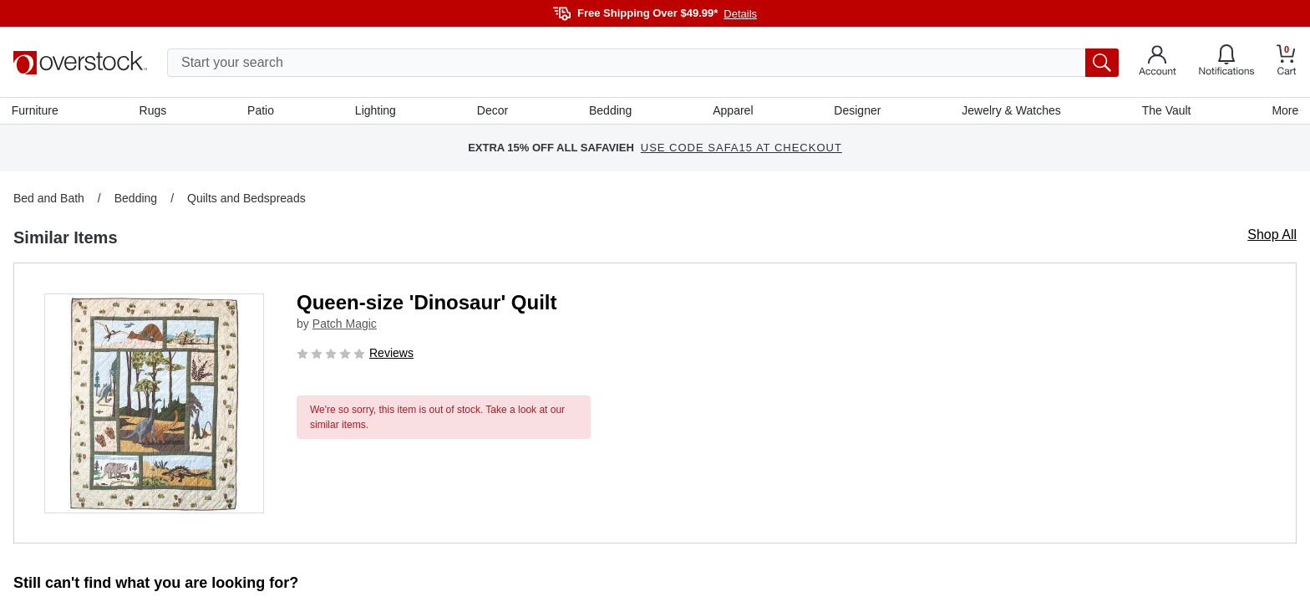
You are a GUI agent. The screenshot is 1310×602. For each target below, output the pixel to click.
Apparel (733, 111)
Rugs (154, 111)
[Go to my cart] (1287, 62)
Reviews (391, 354)
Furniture (36, 111)
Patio (262, 111)
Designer (856, 111)
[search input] (643, 62)
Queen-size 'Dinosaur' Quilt (426, 304)
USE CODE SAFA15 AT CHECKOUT (741, 150)
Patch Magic (344, 326)
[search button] (1102, 62)
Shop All (1272, 236)
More (1283, 111)
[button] (154, 405)
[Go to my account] (1157, 62)
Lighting (376, 111)
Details (740, 14)
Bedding (610, 111)
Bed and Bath (48, 200)
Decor (492, 111)
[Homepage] (80, 62)
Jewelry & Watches (1010, 111)
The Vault (1165, 111)
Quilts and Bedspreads (246, 200)
